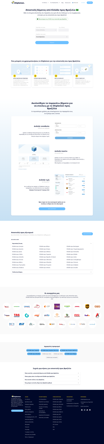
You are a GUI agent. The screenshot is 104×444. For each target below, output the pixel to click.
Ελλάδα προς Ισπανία (44, 267)
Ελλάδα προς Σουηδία (72, 267)
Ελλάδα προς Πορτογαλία (18, 265)
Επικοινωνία (68, 2)
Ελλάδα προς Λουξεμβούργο (74, 259)
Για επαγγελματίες (55, 2)
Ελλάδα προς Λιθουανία (45, 259)
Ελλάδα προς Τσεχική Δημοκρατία (75, 249)
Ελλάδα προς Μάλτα (17, 262)
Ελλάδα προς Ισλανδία (17, 257)
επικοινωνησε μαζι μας (17, 411)
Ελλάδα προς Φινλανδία (73, 251)
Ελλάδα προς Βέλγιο (44, 246)
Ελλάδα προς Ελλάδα (72, 254)
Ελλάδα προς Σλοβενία (18, 267)
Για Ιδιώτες (45, 2)
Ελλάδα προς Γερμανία (45, 254)
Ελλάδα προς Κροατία (17, 249)
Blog (62, 2)
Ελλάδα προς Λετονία (17, 259)
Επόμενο (52, 42)
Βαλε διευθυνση (52, 208)
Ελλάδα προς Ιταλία (72, 257)
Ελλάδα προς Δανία (17, 251)
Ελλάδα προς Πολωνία (72, 262)
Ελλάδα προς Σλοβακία (72, 265)
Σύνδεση (83, 2)
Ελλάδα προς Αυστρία (17, 246)
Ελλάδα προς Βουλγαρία (73, 246)
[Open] (67, 37)
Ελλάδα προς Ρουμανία (45, 265)
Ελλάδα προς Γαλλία (17, 254)
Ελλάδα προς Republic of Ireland (47, 257)
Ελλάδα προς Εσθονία (44, 251)
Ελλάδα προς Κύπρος (44, 249)
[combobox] (46, 30)
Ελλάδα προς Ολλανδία (45, 262)
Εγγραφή (90, 2)
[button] (52, 243)
